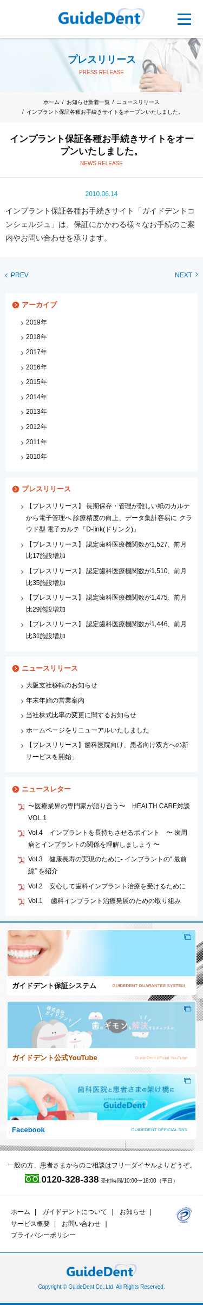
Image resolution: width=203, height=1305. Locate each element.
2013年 (36, 411)
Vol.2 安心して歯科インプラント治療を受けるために (107, 886)
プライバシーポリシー (43, 1235)
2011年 (36, 442)
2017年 (36, 352)
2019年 (36, 322)
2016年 (36, 367)
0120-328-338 (62, 1179)
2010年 (36, 456)
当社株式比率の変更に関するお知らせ (81, 715)
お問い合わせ (81, 1224)
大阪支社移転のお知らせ (61, 685)
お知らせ (133, 1212)
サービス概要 (30, 1224)
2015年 (36, 382)
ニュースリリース (138, 102)
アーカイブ (39, 305)
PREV (17, 275)
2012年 (36, 427)
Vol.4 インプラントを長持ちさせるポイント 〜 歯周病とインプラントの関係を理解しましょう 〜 (107, 838)
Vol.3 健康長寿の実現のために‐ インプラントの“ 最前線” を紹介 (107, 865)
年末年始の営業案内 (55, 700)
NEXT (186, 275)
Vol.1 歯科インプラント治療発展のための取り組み (104, 901)
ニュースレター (46, 789)
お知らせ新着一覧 (88, 102)
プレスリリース (46, 489)
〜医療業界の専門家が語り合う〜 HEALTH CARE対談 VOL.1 (110, 812)
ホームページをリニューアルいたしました (87, 730)
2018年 (36, 337)
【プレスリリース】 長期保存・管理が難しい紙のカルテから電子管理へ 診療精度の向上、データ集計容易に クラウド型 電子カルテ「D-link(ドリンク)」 (109, 517)
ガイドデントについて (74, 1212)
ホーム (51, 102)
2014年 (36, 397)
